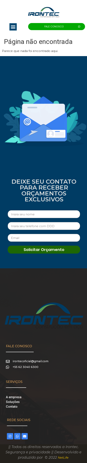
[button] (13, 27)
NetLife (63, 457)
